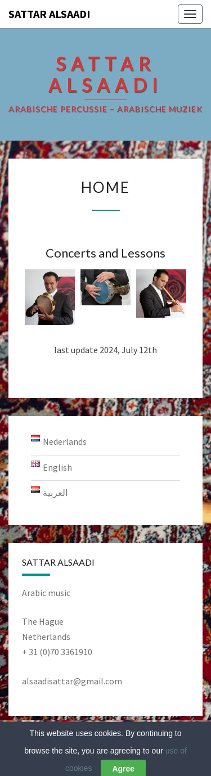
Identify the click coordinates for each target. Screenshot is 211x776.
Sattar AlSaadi (49, 14)
